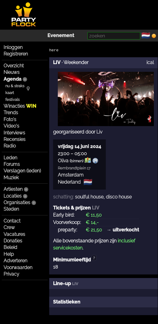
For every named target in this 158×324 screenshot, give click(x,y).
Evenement (60, 35)
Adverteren (15, 260)
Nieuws (12, 72)
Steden (11, 209)
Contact (12, 221)
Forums (12, 164)
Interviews (14, 133)
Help (9, 254)
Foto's (10, 119)
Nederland (69, 182)
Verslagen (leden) (22, 171)
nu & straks (14, 86)
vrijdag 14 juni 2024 (79, 146)
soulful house (89, 197)
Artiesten (13, 189)
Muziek (11, 177)
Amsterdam (71, 175)
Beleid (10, 247)
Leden (10, 158)
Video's (11, 126)
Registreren (16, 54)
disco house (119, 197)
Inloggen (13, 47)
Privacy (11, 274)
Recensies (14, 139)
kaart (9, 92)
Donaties (13, 241)
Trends (11, 112)
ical (150, 62)
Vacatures (14, 234)
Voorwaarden (18, 267)
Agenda (12, 79)
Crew (9, 227)
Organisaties (17, 202)
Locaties (13, 196)
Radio (10, 146)
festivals (12, 99)
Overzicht (14, 66)
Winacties (20, 106)
